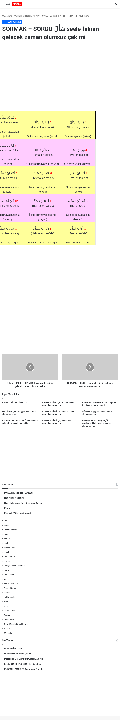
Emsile (7, 552)
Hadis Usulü (9, 619)
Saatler (7, 592)
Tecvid (7, 539)
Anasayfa (7, 16)
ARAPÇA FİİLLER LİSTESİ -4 (15, 402)
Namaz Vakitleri (11, 583)
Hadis (6, 534)
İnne (6, 606)
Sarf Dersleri (9, 556)
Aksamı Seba (9, 548)
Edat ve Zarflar (10, 530)
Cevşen (7, 615)
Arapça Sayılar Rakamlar (14, 565)
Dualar (7, 543)
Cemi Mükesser (10, 588)
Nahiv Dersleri (10, 597)
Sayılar (7, 561)
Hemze (7, 570)
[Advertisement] (60, 66)
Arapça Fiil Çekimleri (22, 16)
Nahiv (6, 525)
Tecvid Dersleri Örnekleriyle (16, 624)
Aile (5, 579)
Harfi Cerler (9, 574)
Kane (6, 601)
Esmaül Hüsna (10, 610)
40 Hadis (8, 633)
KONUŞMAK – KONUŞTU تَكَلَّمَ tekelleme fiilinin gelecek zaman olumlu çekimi (96, 423)
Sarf (5, 521)
